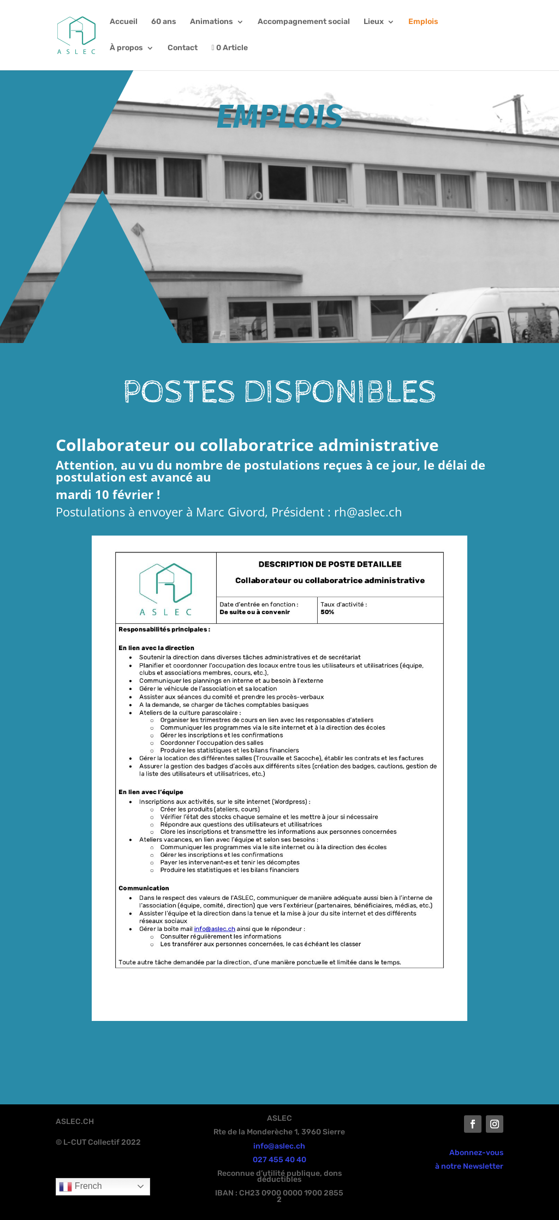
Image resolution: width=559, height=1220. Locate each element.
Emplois (423, 22)
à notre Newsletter (469, 1166)
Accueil (124, 22)
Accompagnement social (304, 22)
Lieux (374, 22)
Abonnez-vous (476, 1152)
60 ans (163, 22)
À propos (126, 48)
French (80, 1186)
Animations (211, 22)
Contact (183, 48)
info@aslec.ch (279, 1146)
